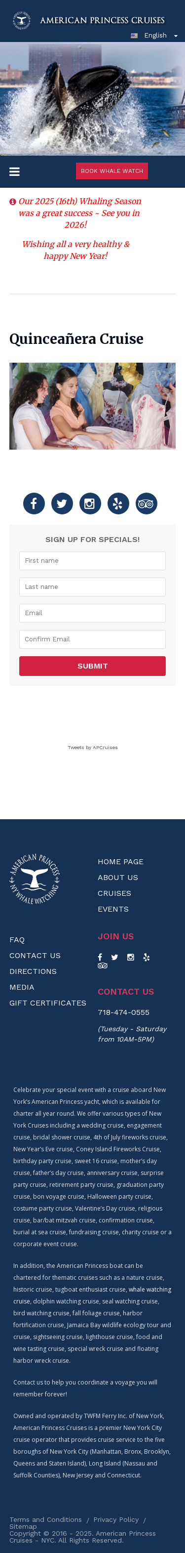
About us (118, 877)
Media (22, 987)
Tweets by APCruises (93, 747)
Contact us (126, 991)
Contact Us (35, 955)
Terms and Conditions (45, 1519)
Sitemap (23, 1526)
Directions (33, 971)
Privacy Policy (116, 1519)
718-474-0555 (123, 1012)
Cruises (114, 893)
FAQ (17, 939)
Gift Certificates (47, 1002)
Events (113, 909)
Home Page (121, 861)
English (148, 35)
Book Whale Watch (112, 171)
